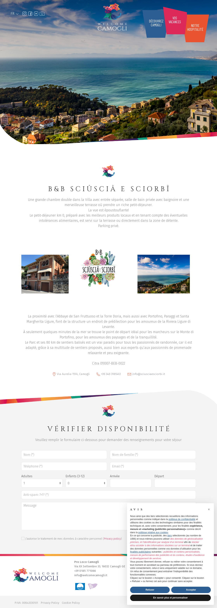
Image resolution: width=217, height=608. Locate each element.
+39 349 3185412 (111, 374)
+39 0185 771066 (85, 571)
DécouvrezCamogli (156, 23)
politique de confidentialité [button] (182, 519)
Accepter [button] (191, 589)
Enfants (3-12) (75, 476)
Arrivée (115, 476)
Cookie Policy (71, 603)
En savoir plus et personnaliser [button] (170, 597)
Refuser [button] (150, 589)
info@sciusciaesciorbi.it (148, 374)
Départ (159, 476)
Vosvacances (175, 20)
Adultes (26, 476)
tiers (169, 535)
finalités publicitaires (140, 551)
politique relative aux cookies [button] (153, 532)
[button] (209, 509)
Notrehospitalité (195, 27)
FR (15, 13)
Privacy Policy (50, 603)
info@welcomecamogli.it (90, 575)
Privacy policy (112, 538)
